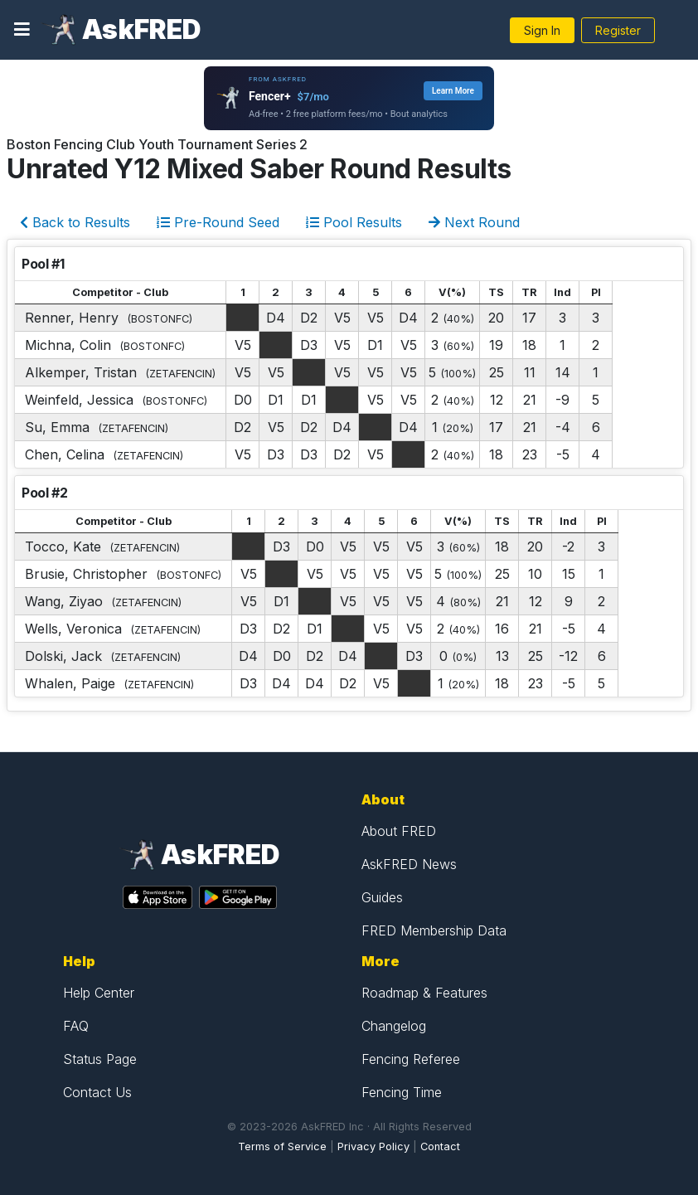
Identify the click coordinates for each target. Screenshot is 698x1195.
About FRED (398, 831)
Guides (382, 897)
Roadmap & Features (424, 992)
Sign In (542, 30)
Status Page (100, 1059)
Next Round (474, 222)
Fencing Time (401, 1092)
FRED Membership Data (434, 930)
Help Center (98, 992)
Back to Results (75, 222)
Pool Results (354, 222)
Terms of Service (282, 1146)
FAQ (76, 1026)
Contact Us (97, 1092)
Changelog (393, 1026)
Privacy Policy (373, 1146)
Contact (440, 1146)
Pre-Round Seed (218, 222)
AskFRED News (409, 864)
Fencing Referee (410, 1059)
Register (618, 30)
